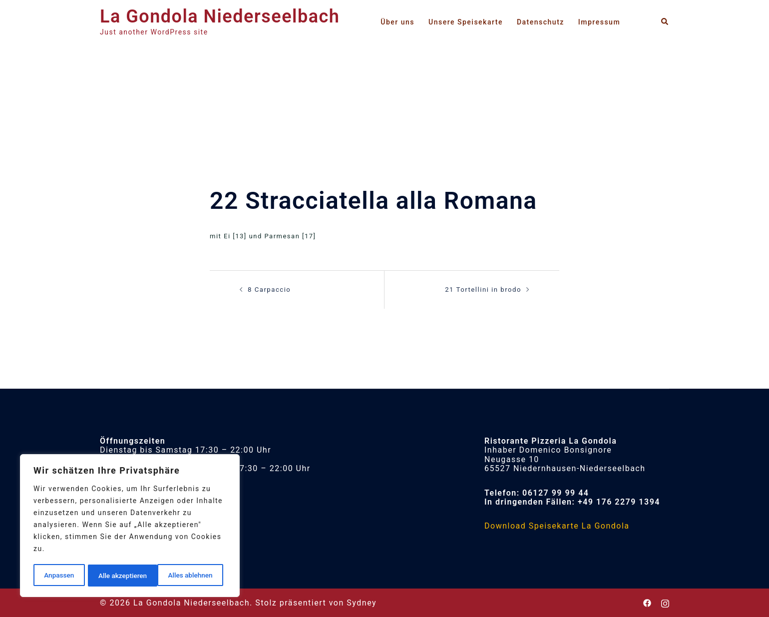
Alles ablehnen (120, 576)
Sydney (362, 602)
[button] (665, 21)
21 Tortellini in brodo (483, 289)
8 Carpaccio (269, 289)
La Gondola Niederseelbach (220, 16)
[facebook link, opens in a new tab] (647, 602)
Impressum (599, 22)
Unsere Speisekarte (465, 22)
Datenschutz (540, 22)
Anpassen (58, 576)
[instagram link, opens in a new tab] (665, 602)
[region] (130, 526)
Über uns (397, 22)
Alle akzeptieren (191, 576)
